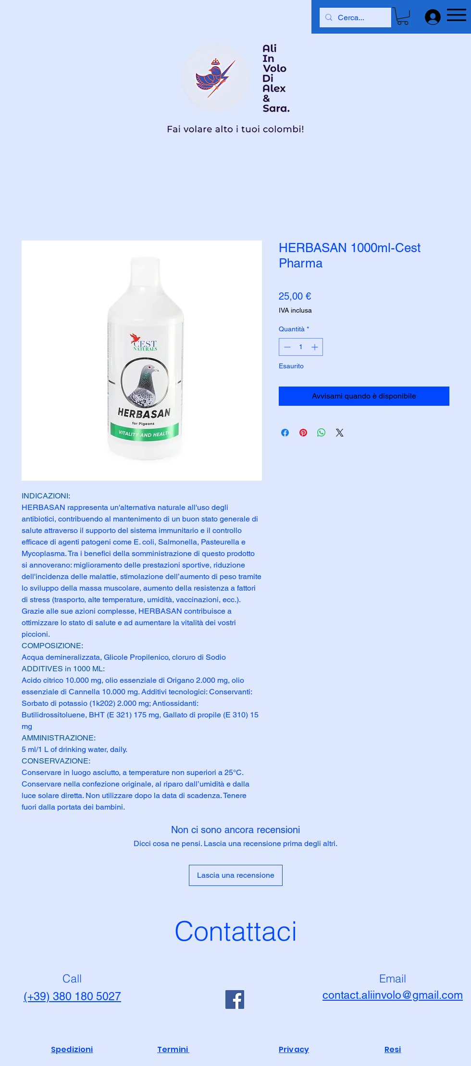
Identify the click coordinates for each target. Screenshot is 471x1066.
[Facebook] (234, 999)
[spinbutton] (301, 347)
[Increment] (316, 347)
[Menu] (456, 14)
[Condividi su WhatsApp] (321, 432)
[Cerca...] (354, 17)
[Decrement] (286, 347)
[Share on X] (340, 432)
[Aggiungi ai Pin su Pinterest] (303, 432)
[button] (402, 16)
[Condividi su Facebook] (285, 432)
